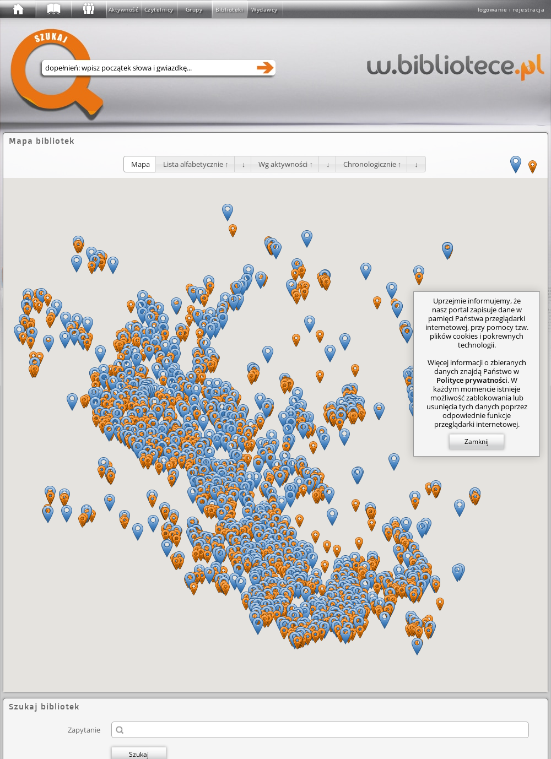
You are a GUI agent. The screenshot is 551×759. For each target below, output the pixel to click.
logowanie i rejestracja (511, 9)
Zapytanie (84, 729)
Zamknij (476, 441)
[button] (140, 164)
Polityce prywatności (471, 380)
